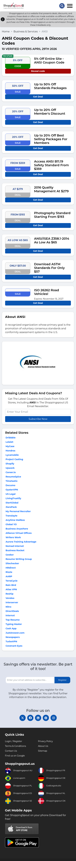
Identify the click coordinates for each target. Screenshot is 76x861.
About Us (43, 746)
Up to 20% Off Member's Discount (49, 111)
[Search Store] (62, 6)
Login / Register (13, 741)
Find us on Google (15, 755)
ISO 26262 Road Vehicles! (46, 292)
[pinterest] (46, 718)
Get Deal (38, 96)
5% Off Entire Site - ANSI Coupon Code (49, 60)
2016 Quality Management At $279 (51, 189)
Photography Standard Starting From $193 (52, 215)
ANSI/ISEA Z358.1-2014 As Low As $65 (51, 240)
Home (6, 31)
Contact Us (11, 750)
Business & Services (26, 31)
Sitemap (42, 750)
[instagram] (54, 718)
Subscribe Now (38, 418)
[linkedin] (38, 718)
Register (62, 680)
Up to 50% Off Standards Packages (50, 86)
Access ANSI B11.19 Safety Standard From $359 (51, 165)
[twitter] (22, 718)
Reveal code (38, 71)
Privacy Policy (45, 741)
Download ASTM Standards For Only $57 (49, 267)
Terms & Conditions (15, 746)
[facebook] (30, 718)
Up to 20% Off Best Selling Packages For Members (50, 139)
